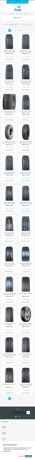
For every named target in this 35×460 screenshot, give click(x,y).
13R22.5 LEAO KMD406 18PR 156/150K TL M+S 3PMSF (9, 294)
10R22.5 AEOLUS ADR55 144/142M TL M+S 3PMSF (26, 51)
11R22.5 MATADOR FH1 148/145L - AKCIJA (25, 112)
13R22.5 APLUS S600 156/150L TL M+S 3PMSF (9, 263)
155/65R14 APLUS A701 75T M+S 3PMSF (9, 324)
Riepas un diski (19, 14)
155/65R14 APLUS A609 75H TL (25, 294)
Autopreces (11, 14)
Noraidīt (21, 456)
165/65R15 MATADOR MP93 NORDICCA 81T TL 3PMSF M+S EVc (25, 386)
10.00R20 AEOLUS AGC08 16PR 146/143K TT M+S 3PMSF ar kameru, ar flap (9, 52)
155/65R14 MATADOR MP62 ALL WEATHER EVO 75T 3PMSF (25, 325)
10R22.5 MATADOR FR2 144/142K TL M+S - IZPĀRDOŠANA (9, 82)
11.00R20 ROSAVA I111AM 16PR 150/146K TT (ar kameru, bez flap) (9, 113)
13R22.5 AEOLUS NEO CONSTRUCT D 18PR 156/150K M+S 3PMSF (9, 234)
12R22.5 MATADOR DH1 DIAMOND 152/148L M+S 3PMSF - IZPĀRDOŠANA (9, 204)
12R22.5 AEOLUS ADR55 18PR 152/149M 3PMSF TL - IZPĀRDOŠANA (9, 173)
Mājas (6, 14)
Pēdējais (26, 30)
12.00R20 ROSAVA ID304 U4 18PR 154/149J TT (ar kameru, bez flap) (25, 143)
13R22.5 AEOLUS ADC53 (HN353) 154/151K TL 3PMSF (25, 203)
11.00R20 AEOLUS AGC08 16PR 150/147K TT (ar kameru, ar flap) (25, 82)
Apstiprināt (28, 456)
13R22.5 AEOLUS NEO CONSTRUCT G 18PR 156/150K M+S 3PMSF (26, 234)
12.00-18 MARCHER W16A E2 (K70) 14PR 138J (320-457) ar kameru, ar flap (9, 143)
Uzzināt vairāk (6, 451)
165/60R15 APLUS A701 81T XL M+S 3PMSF (25, 354)
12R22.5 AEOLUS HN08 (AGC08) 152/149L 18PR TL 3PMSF (26, 173)
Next (23, 30)
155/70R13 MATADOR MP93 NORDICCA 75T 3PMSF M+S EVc (9, 355)
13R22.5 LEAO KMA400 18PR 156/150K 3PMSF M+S (25, 263)
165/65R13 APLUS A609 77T (9, 384)
